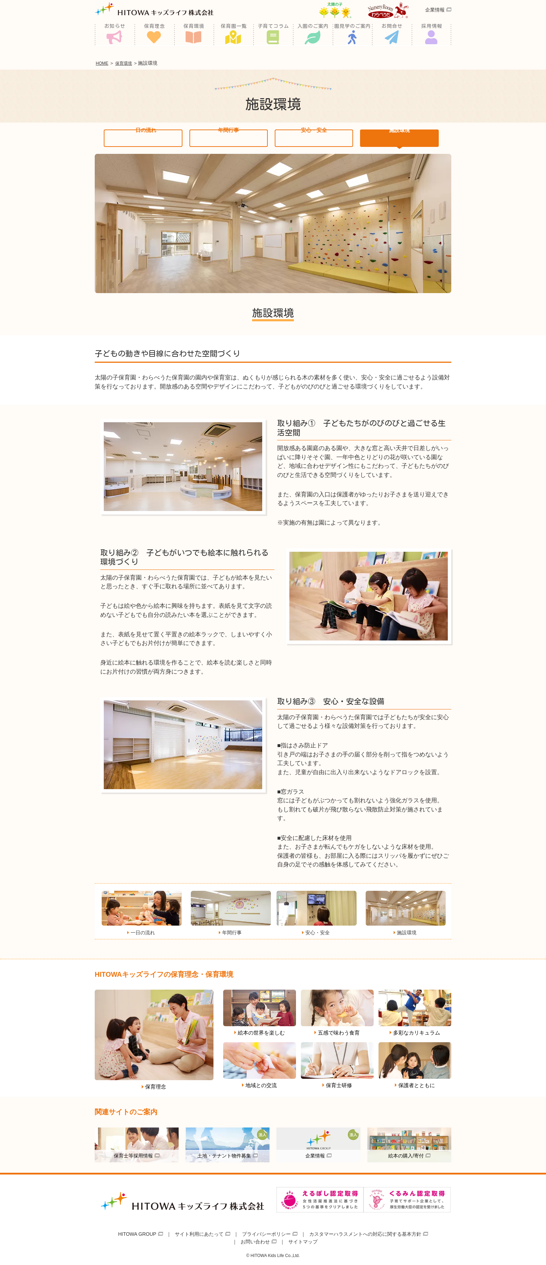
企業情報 (435, 18)
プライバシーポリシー (266, 1232)
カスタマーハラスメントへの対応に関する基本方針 (365, 1232)
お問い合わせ (255, 1240)
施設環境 (399, 137)
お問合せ (392, 34)
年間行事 (228, 137)
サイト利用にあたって (199, 1232)
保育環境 (194, 34)
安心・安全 (314, 137)
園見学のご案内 (352, 34)
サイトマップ (303, 1240)
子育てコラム (273, 34)
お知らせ (114, 34)
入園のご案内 (313, 34)
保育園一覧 (234, 34)
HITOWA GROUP (137, 1232)
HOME (103, 62)
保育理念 (154, 34)
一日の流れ (143, 137)
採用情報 (431, 34)
